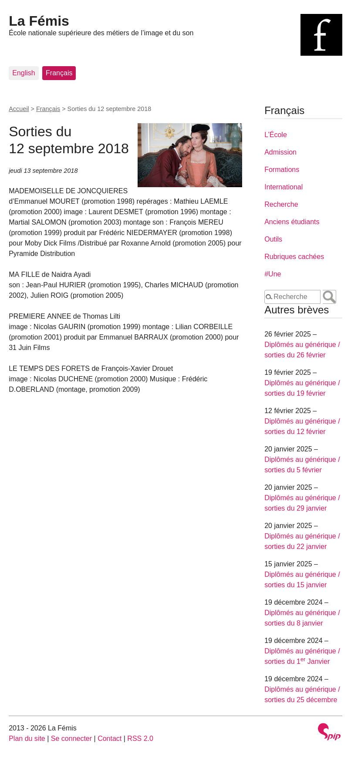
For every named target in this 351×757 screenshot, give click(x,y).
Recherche (281, 204)
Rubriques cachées (294, 256)
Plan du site (27, 738)
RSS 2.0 (140, 738)
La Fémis (39, 21)
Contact (110, 738)
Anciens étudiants (291, 221)
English (23, 73)
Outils (273, 239)
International (283, 187)
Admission (280, 152)
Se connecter (71, 738)
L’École (275, 134)
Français (59, 73)
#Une (272, 274)
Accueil (19, 108)
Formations (281, 169)
